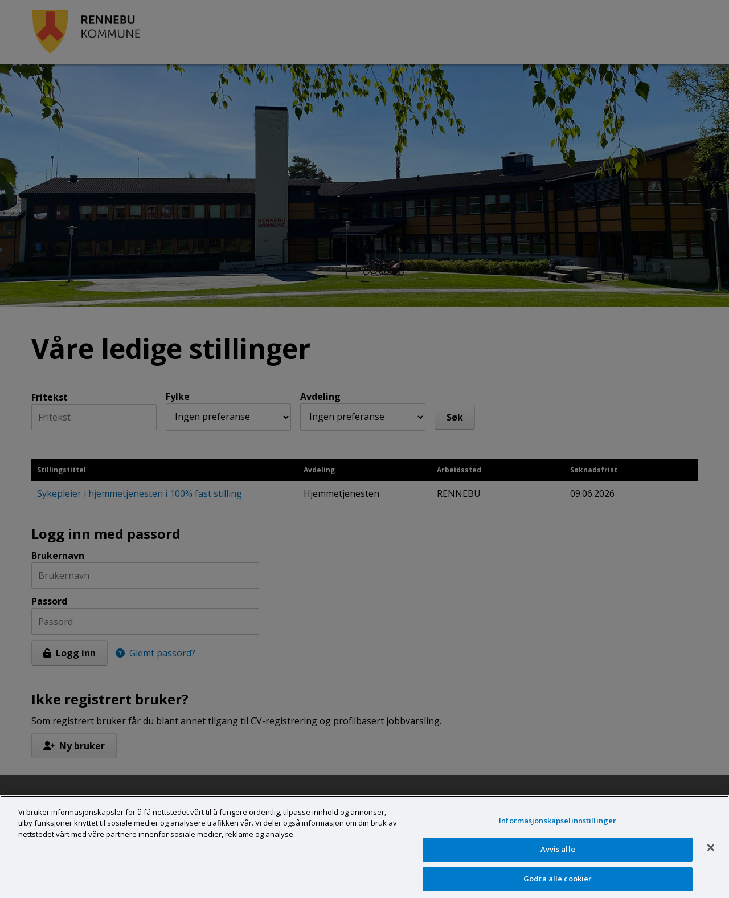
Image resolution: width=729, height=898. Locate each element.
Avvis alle (557, 855)
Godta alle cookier (557, 885)
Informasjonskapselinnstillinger (557, 826)
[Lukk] (710, 853)
